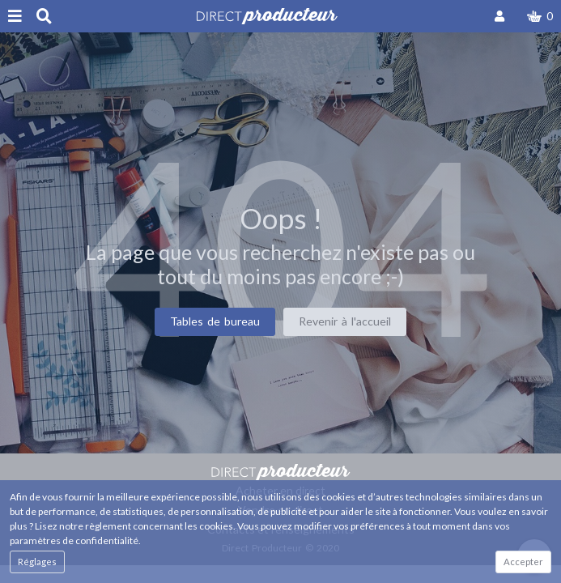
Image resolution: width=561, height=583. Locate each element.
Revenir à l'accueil (345, 321)
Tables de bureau (215, 321)
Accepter (523, 561)
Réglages (37, 561)
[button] (540, 16)
